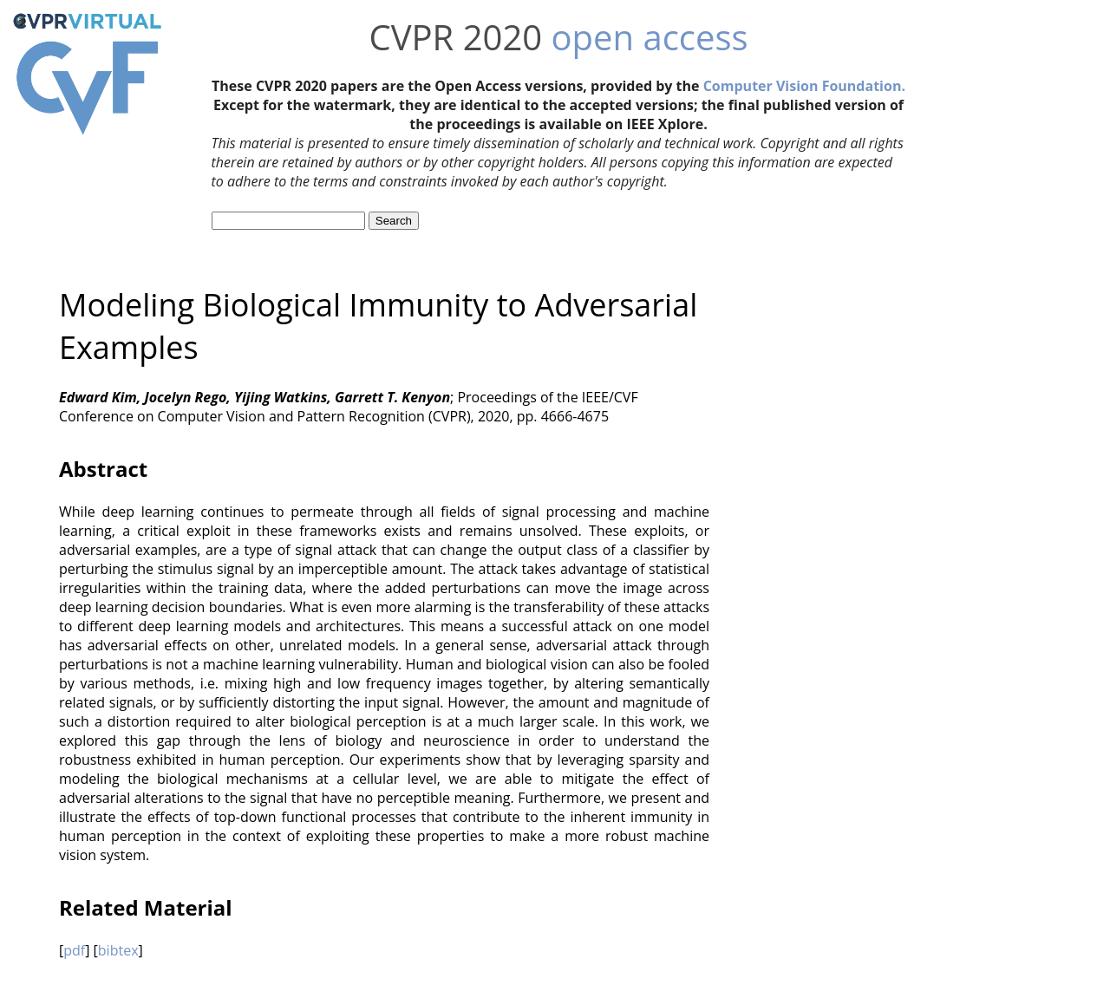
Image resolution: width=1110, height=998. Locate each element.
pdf (74, 950)
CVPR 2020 (455, 37)
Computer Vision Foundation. (804, 85)
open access (650, 37)
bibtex (118, 950)
